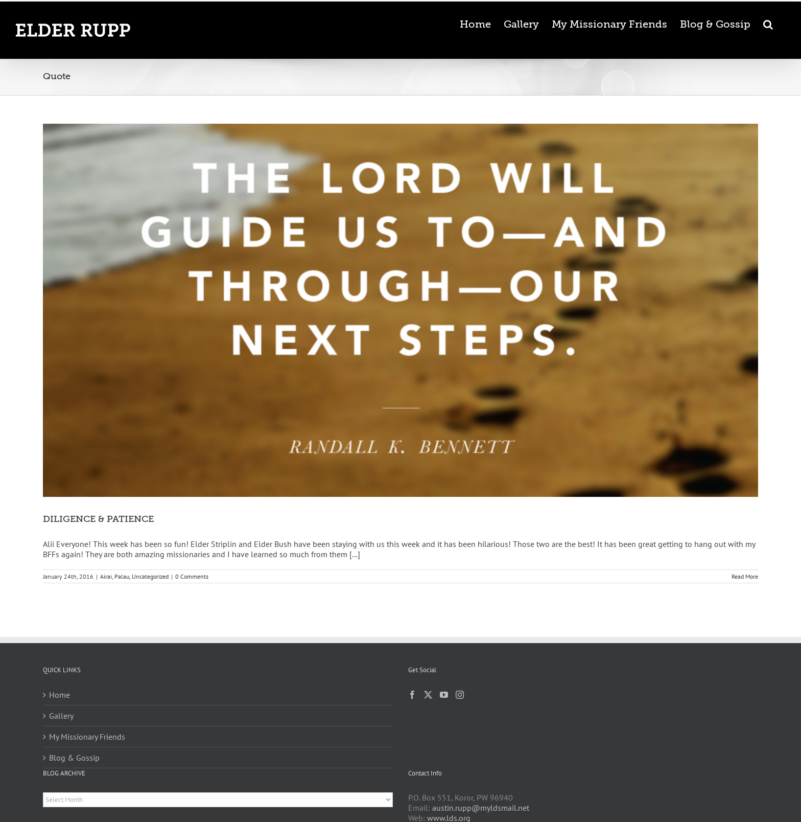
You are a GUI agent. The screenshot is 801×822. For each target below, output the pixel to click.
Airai (106, 576)
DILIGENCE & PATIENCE (98, 519)
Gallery (61, 716)
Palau (121, 576)
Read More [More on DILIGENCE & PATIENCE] (745, 576)
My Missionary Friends (87, 737)
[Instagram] (460, 695)
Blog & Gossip (74, 757)
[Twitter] (428, 695)
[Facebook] (412, 695)
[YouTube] (444, 695)
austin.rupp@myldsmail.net (480, 808)
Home (59, 695)
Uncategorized (150, 576)
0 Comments (191, 576)
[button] (768, 23)
